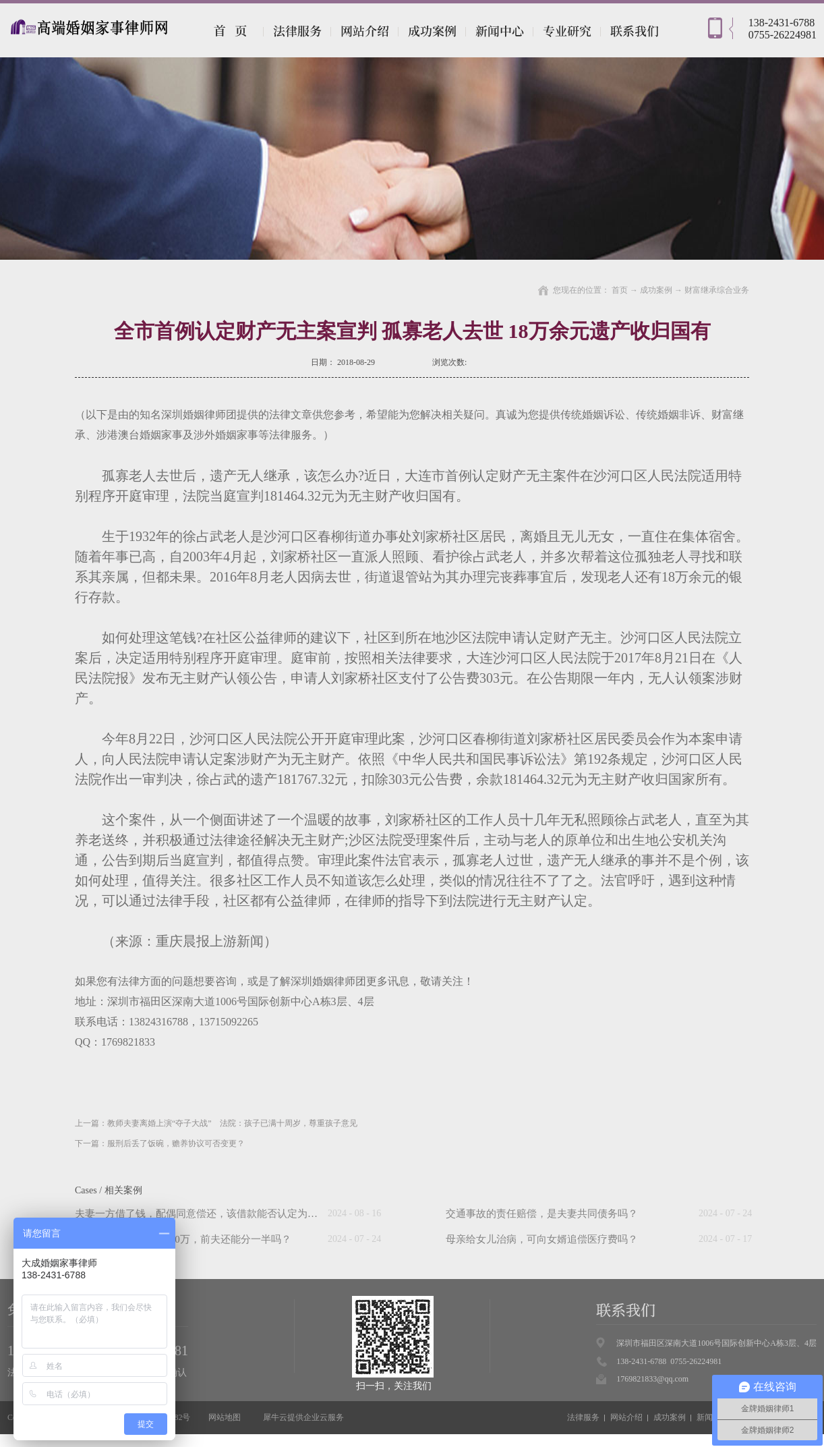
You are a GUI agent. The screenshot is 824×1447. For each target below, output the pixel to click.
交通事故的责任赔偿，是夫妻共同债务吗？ (542, 1213)
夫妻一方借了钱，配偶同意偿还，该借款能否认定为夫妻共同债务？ (226, 1213)
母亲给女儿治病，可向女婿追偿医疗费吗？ (542, 1239)
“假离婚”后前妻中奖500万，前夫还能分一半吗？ (183, 1239)
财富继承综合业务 (716, 290)
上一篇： (216, 1123)
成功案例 (656, 290)
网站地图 (222, 1417)
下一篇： (160, 1143)
